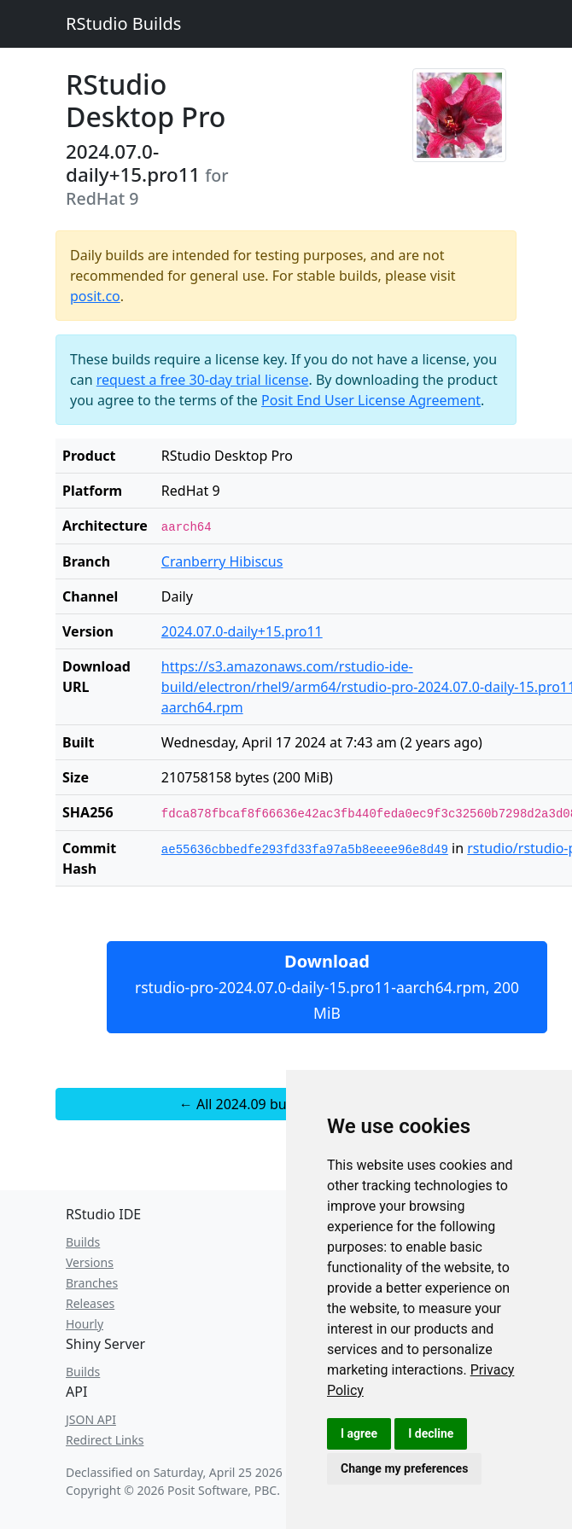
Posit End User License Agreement (371, 400)
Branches (92, 1283)
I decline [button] (430, 1433)
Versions (90, 1262)
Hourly (84, 1324)
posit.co (95, 296)
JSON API (91, 1419)
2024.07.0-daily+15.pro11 (242, 631)
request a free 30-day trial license (202, 379)
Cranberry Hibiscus (222, 561)
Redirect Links (104, 1440)
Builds (83, 1242)
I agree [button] (359, 1433)
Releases (90, 1303)
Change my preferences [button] (404, 1468)
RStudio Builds (123, 23)
